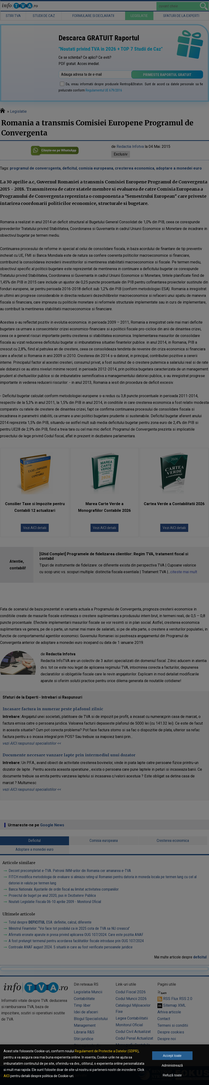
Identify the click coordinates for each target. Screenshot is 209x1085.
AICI (7, 1076)
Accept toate (172, 1056)
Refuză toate (172, 1075)
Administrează (172, 1065)
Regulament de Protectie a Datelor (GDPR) (107, 1051)
